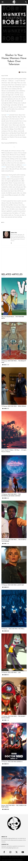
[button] (2, 2)
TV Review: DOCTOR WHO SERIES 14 (11, 761)
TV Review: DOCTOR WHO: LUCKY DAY (12, 585)
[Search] (26, 2)
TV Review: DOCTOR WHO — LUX (11, 672)
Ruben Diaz (24, 72)
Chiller (7, 177)
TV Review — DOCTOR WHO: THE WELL (12, 628)
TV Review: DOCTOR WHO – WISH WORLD (13, 406)
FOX (7, 115)
